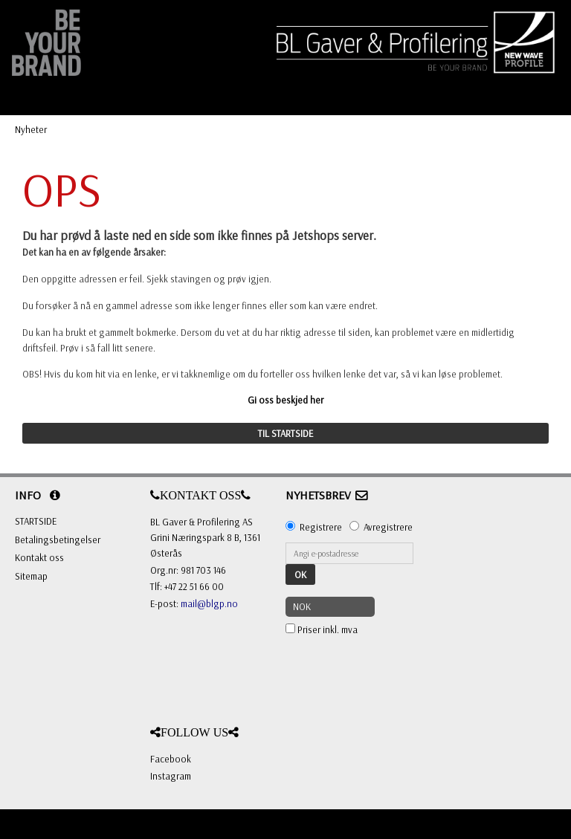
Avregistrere (388, 527)
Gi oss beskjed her (285, 400)
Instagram (170, 776)
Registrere (321, 527)
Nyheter (31, 129)
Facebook (170, 759)
